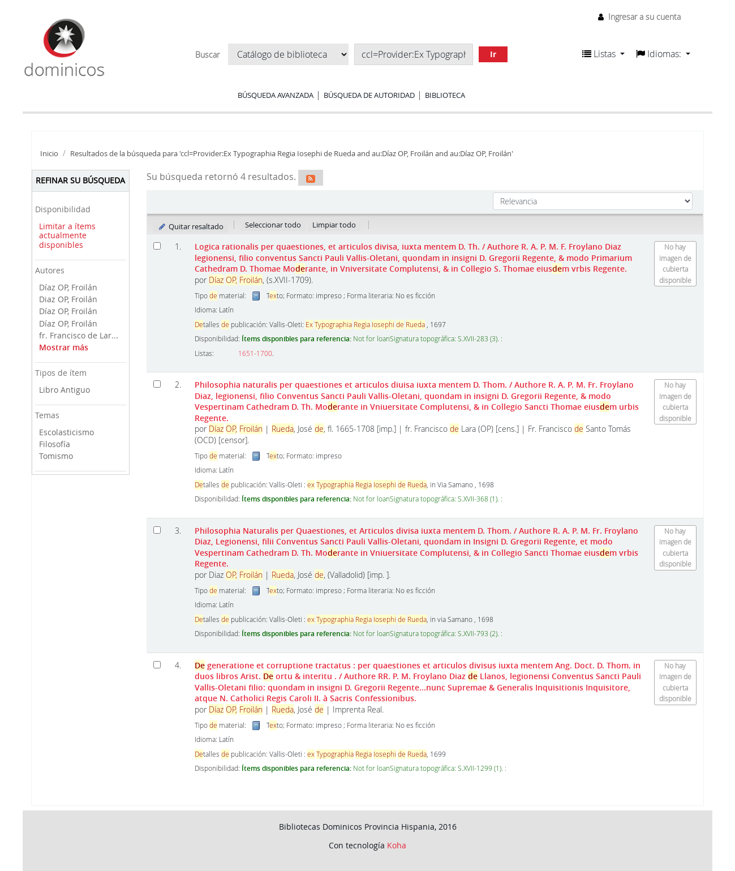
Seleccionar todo (273, 225)
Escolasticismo (66, 432)
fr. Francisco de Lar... (78, 335)
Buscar (207, 55)
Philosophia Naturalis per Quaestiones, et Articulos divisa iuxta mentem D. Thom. (416, 547)
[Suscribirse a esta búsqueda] (310, 178)
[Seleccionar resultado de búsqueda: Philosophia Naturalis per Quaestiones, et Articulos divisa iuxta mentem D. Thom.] (157, 530)
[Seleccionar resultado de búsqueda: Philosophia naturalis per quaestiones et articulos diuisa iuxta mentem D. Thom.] (157, 384)
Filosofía (54, 444)
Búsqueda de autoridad (369, 95)
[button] (603, 54)
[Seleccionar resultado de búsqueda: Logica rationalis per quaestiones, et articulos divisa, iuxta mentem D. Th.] (157, 246)
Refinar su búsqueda (80, 180)
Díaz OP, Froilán (68, 287)
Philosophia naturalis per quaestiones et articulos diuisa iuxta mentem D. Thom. (417, 401)
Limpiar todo (334, 225)
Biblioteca (445, 95)
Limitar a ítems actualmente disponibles (67, 235)
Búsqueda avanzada (275, 95)
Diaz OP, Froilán (68, 299)
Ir (493, 54)
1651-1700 (255, 353)
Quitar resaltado (190, 226)
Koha (396, 845)
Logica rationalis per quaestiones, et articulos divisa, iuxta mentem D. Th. (413, 257)
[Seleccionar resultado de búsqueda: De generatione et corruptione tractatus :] (157, 664)
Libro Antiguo (64, 389)
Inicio (49, 153)
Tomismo (56, 455)
